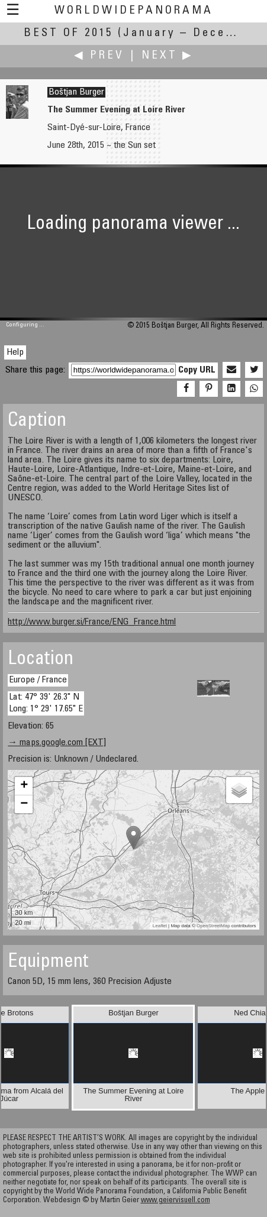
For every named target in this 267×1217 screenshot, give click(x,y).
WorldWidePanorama (133, 11)
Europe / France (38, 680)
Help (15, 352)
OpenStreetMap (213, 925)
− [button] (24, 804)
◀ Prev (99, 56)
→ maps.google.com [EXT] (57, 742)
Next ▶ (167, 56)
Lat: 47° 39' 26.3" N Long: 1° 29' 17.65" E (46, 702)
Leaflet (160, 925)
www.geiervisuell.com (175, 1201)
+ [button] (24, 786)
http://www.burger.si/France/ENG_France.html (92, 622)
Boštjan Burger (76, 92)
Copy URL (196, 370)
